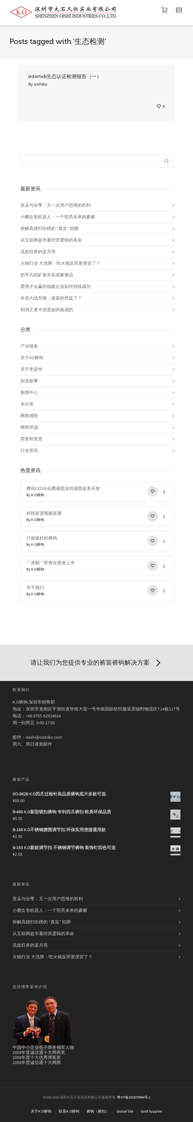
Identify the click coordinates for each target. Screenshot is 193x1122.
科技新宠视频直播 (44, 513)
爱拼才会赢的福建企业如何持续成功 (55, 287)
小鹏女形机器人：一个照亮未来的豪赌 (57, 217)
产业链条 (29, 346)
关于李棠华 (31, 369)
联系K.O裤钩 (69, 1111)
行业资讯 (29, 451)
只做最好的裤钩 (41, 538)
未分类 (27, 404)
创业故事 (29, 381)
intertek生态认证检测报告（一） (65, 76)
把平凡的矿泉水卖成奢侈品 (46, 275)
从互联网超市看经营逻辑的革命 (51, 240)
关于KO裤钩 (31, 358)
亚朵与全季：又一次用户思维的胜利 (55, 205)
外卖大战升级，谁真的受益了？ (51, 298)
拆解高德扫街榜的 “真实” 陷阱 (49, 228)
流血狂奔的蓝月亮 (38, 252)
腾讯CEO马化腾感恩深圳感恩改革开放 (63, 489)
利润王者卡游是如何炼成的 (46, 310)
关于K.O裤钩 (41, 1111)
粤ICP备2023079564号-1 (133, 1097)
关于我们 (35, 588)
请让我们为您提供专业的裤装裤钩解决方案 (96, 663)
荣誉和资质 (31, 439)
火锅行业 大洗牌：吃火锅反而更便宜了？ (60, 263)
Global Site (124, 1111)
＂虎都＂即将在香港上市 (50, 563)
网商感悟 (29, 416)
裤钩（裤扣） (98, 1111)
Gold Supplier (151, 1111)
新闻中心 (29, 393)
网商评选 (29, 427)
